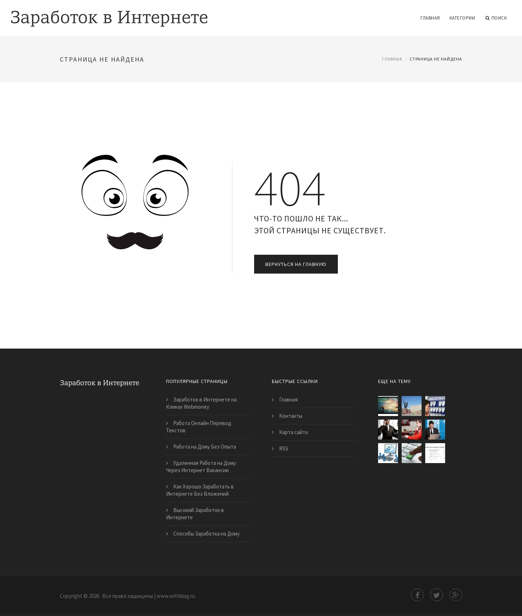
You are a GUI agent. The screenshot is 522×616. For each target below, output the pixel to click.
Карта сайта (293, 432)
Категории (462, 18)
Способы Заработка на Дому (206, 533)
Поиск (496, 18)
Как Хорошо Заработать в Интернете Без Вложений (200, 490)
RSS (283, 448)
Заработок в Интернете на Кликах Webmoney (201, 403)
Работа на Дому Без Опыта (204, 446)
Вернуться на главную (296, 264)
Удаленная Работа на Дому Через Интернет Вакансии (201, 466)
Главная (430, 18)
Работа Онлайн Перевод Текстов (198, 427)
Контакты (290, 415)
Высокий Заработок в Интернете (195, 514)
